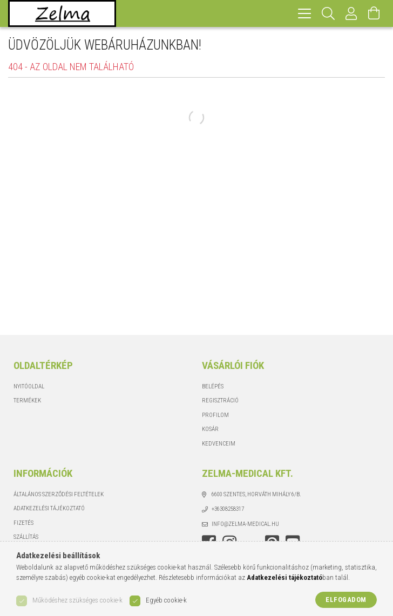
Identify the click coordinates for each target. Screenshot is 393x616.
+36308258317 (228, 508)
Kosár (210, 429)
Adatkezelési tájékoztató (49, 508)
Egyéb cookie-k (166, 600)
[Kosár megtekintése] (374, 13)
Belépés (212, 386)
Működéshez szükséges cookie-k (77, 600)
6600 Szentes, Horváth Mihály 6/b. (256, 494)
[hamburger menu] (304, 13)
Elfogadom (346, 600)
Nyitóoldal (28, 386)
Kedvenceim (218, 443)
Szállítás (25, 536)
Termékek (27, 400)
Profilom (215, 415)
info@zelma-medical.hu (245, 524)
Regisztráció (220, 400)
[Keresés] (328, 13)
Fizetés (23, 522)
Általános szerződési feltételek (58, 494)
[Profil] (351, 13)
